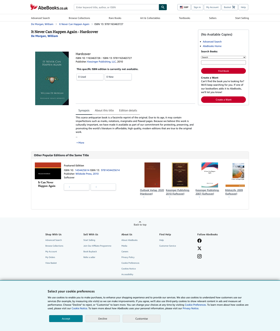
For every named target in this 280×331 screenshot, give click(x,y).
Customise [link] (141, 318)
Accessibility (127, 274)
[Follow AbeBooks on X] (199, 248)
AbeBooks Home (212, 45)
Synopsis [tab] (83, 110)
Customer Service (167, 245)
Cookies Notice (128, 268)
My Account (212, 7)
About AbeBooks (129, 240)
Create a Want (223, 99)
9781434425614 (110, 170)
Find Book (223, 70)
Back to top (140, 224)
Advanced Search (40, 17)
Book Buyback (90, 251)
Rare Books (115, 17)
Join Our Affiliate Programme (97, 245)
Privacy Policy (127, 257)
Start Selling (242, 17)
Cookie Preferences (130, 263)
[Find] (163, 7)
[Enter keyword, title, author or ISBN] (223, 62)
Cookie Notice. (80, 308)
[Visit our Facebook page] (199, 241)
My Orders (50, 257)
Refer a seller (89, 257)
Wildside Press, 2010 (87, 173)
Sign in (197, 7)
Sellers (212, 17)
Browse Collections (79, 17)
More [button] (81, 142)
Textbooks (184, 17)
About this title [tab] (104, 110)
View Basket (51, 263)
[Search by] (223, 57)
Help (243, 7)
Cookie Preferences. (195, 304)
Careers (124, 251)
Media (124, 245)
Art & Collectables (150, 17)
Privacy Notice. (191, 308)
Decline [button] (102, 318)
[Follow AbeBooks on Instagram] (199, 256)
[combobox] (116, 7)
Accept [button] (66, 318)
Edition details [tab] (128, 110)
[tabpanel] (135, 130)
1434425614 (82, 170)
